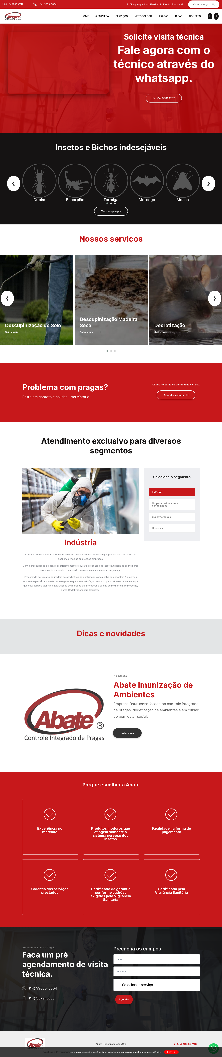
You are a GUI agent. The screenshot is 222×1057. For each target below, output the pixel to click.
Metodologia (143, 16)
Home (85, 16)
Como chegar (203, 4)
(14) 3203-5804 (48, 4)
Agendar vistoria (176, 394)
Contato (195, 16)
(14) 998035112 (164, 98)
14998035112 (16, 4)
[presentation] (13, 183)
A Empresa (102, 16)
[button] (107, 203)
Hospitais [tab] (157, 528)
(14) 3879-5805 (42, 998)
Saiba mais (16, 332)
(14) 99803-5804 (43, 988)
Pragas (164, 16)
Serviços (122, 16)
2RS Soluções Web (185, 1043)
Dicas (178, 16)
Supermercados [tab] (161, 516)
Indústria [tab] (157, 492)
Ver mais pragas (111, 211)
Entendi (171, 1051)
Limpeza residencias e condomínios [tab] (165, 504)
